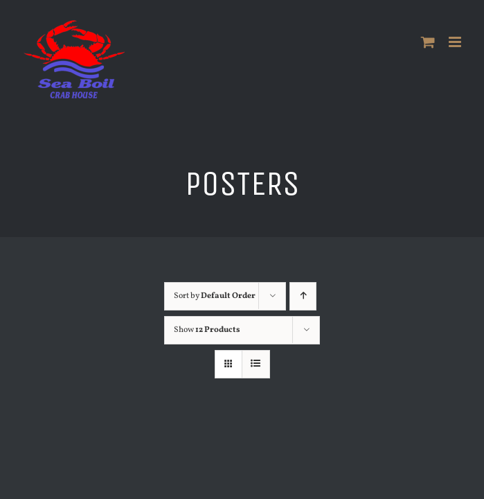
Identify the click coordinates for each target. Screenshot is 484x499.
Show (207, 329)
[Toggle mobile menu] (456, 42)
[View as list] (255, 364)
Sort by (215, 295)
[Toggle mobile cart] (428, 42)
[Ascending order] (306, 296)
